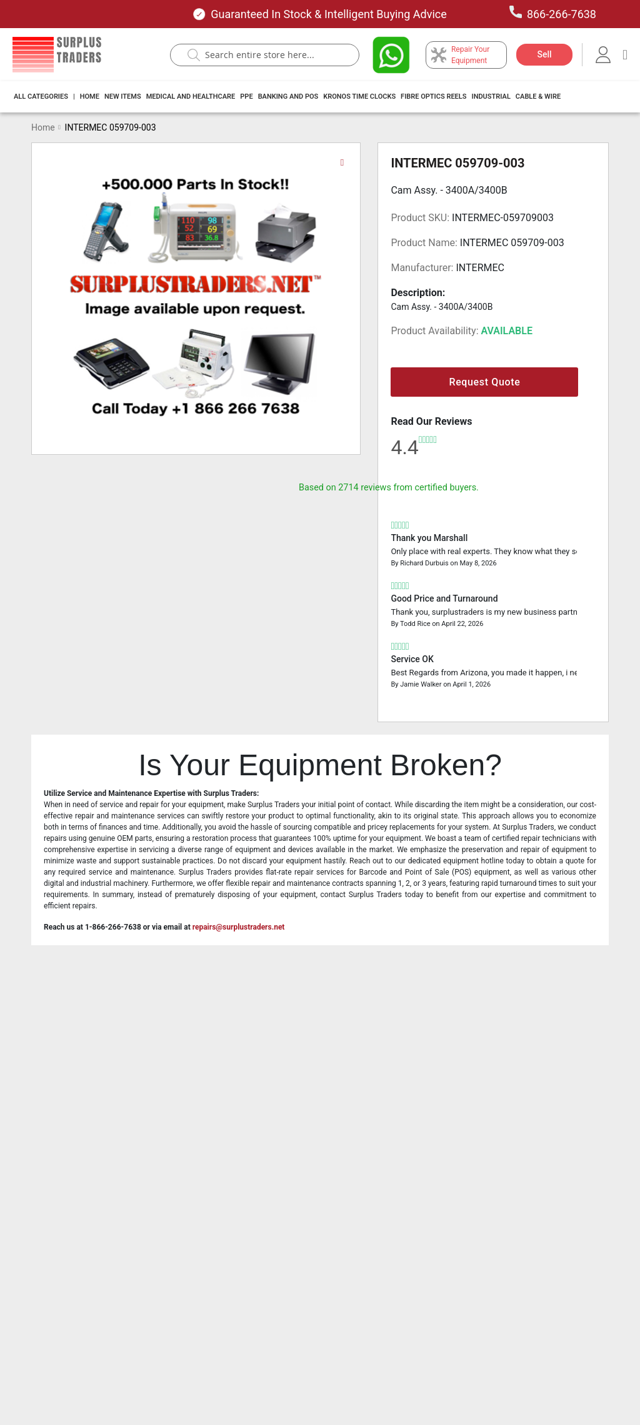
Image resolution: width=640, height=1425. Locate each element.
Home (89, 96)
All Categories (41, 96)
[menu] (290, 96)
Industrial (490, 96)
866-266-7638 (552, 13)
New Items (122, 96)
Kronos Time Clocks (359, 96)
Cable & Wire (538, 96)
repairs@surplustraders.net (238, 927)
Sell (544, 54)
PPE (246, 96)
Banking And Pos (288, 96)
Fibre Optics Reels (433, 96)
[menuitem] (40, 96)
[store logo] (56, 55)
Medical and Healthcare (191, 96)
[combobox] (271, 55)
